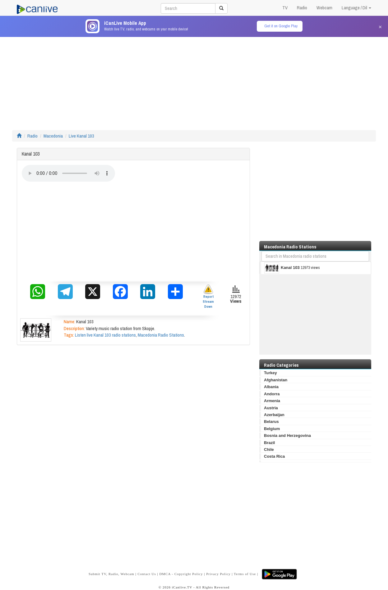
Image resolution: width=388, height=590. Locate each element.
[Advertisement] (194, 80)
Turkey (270, 372)
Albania (271, 386)
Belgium (272, 428)
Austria (271, 408)
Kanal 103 (282, 268)
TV (285, 7)
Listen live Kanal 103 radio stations (105, 335)
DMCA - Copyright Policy (181, 574)
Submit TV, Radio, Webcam (111, 574)
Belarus (271, 421)
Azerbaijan (274, 414)
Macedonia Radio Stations (161, 335)
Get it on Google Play (281, 26)
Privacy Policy (218, 574)
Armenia (272, 400)
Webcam (324, 7)
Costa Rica (274, 456)
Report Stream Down (208, 296)
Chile (269, 449)
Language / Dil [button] (356, 7)
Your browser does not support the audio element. (68, 173)
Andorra (272, 394)
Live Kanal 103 (81, 136)
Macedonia (53, 136)
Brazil (269, 442)
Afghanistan (275, 380)
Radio (302, 7)
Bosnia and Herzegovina (287, 435)
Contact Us (146, 574)
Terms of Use (245, 574)
